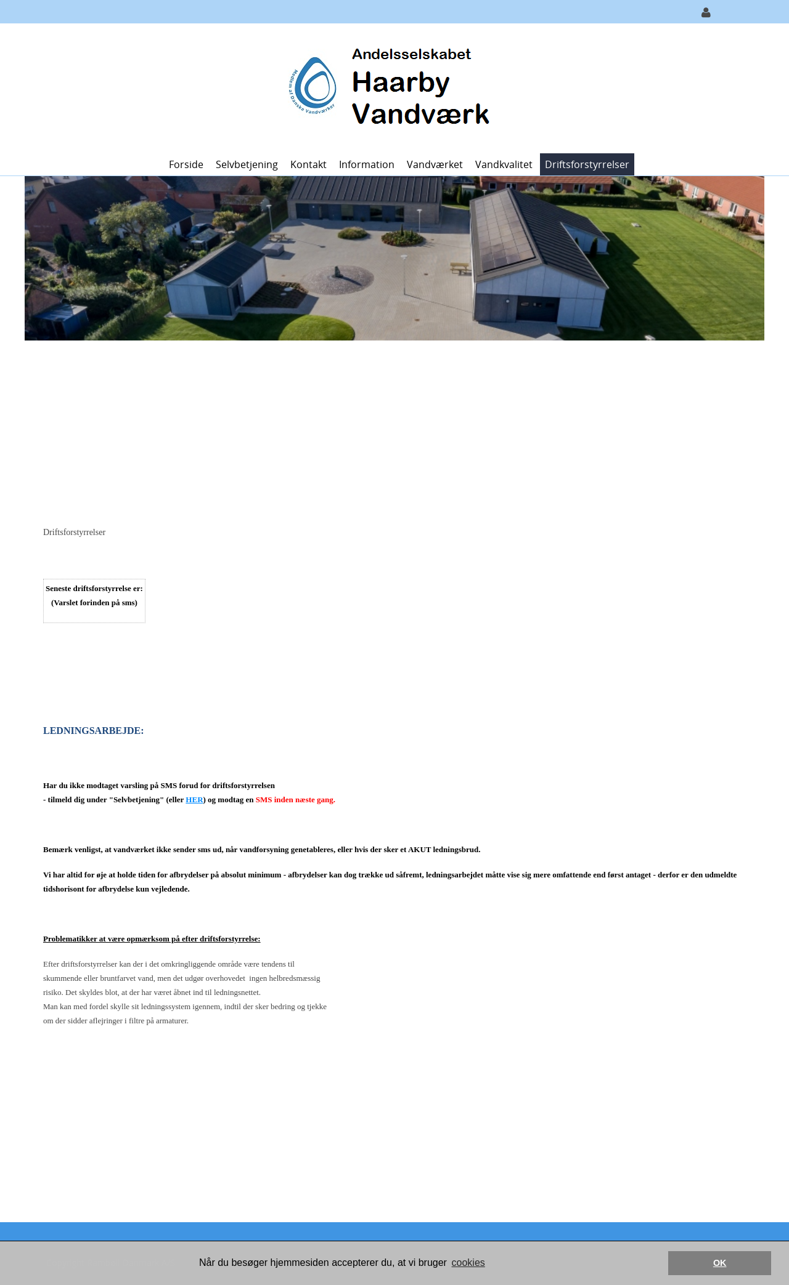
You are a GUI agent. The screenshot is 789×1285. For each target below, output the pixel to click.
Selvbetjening (247, 164)
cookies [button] (468, 1262)
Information (366, 164)
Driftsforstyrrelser (587, 164)
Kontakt (308, 164)
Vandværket (435, 164)
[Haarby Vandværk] (390, 87)
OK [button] (720, 1263)
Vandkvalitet (504, 164)
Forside (186, 164)
